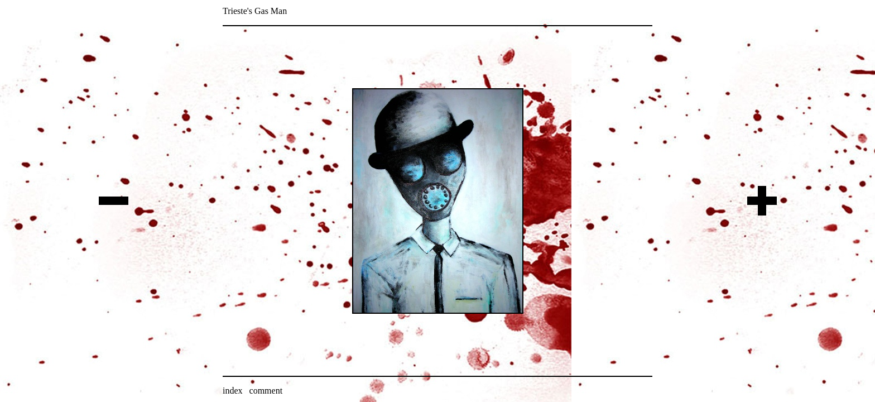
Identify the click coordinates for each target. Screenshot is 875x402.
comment (266, 390)
